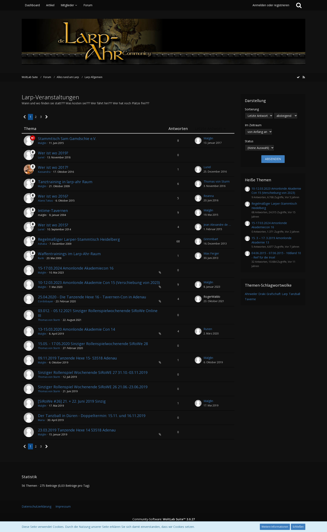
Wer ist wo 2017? (53, 167)
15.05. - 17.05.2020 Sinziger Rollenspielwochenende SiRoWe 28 (93, 343)
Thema (30, 128)
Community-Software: (163, 519)
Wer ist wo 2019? (53, 152)
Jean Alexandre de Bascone (218, 225)
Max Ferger (211, 253)
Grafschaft (274, 294)
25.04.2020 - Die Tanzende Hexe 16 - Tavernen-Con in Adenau (92, 296)
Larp (285, 294)
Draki (261, 294)
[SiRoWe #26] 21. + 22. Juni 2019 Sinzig (72, 401)
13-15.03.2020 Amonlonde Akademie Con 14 (76, 329)
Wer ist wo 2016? (53, 196)
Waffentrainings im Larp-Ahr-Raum (69, 253)
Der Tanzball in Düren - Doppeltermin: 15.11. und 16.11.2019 (91, 415)
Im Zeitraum (253, 125)
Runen (208, 329)
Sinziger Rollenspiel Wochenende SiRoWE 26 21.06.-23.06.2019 (92, 386)
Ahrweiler (251, 294)
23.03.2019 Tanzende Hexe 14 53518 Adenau (77, 429)
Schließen (298, 526)
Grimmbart (211, 239)
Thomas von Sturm (217, 181)
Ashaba (42, 244)
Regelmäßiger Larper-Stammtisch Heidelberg (79, 239)
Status (249, 141)
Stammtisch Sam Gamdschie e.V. (67, 138)
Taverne (250, 299)
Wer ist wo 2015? (53, 224)
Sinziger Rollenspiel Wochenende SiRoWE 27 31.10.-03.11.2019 (92, 372)
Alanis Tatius (45, 200)
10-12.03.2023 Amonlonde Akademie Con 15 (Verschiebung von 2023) (99, 282)
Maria (41, 420)
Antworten (178, 128)
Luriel (41, 157)
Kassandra (44, 172)
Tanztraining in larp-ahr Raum (65, 181)
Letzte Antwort (208, 128)
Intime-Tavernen (53, 210)
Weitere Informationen (275, 526)
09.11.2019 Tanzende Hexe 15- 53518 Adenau (77, 358)
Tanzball (294, 294)
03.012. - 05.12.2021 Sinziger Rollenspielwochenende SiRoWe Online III (97, 313)
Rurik (41, 258)
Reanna (209, 196)
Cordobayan (45, 301)
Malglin (42, 143)
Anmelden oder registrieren (271, 5)
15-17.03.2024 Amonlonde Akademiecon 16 (75, 268)
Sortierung (252, 109)
